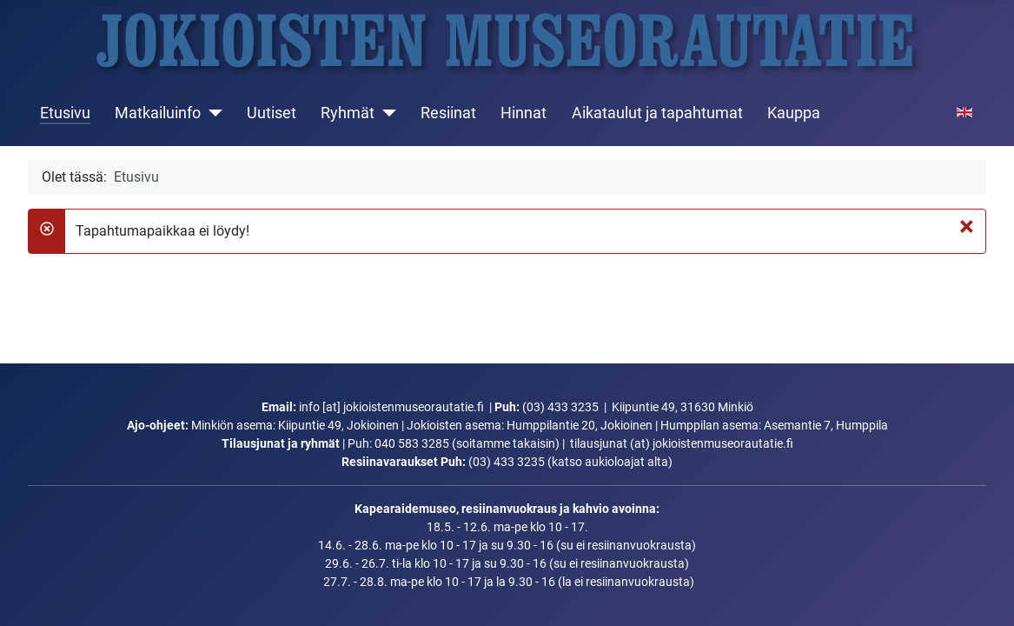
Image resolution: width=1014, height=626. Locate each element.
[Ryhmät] (385, 113)
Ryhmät (347, 113)
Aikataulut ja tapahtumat (657, 113)
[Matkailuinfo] (211, 113)
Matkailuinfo (158, 113)
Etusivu (65, 113)
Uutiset (271, 113)
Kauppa (793, 113)
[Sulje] (966, 226)
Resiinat (448, 113)
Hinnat (523, 113)
